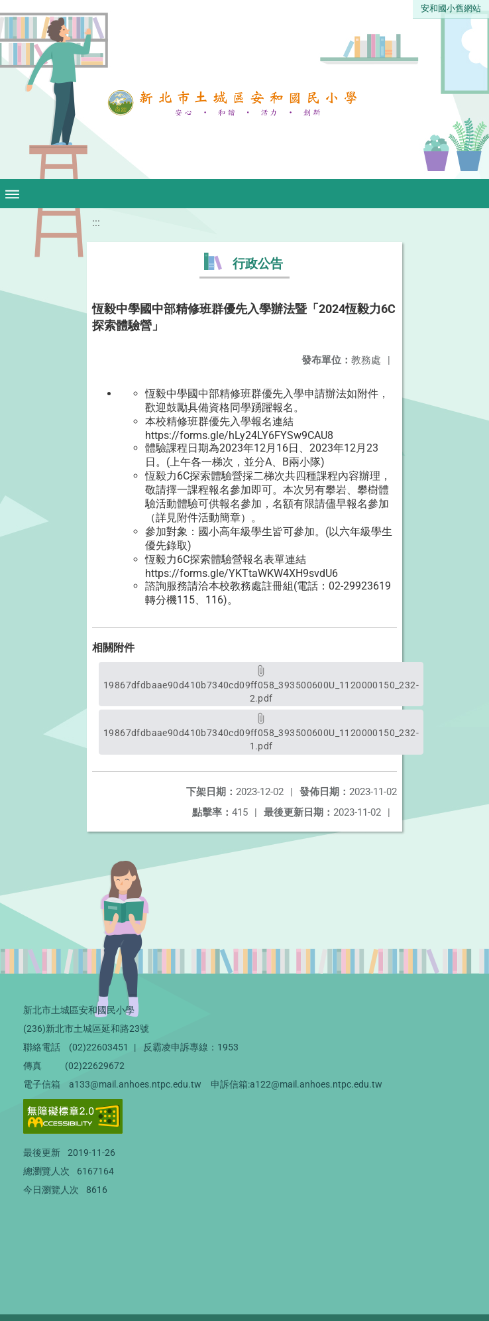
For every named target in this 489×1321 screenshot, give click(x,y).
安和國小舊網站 (451, 8)
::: (96, 222)
